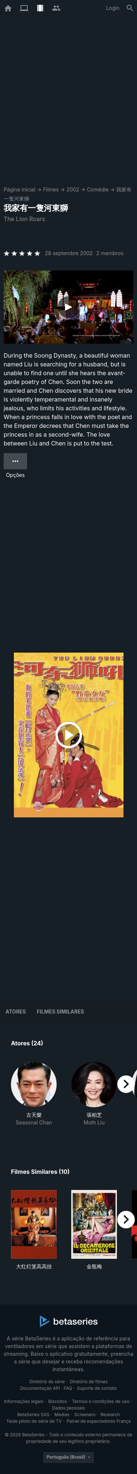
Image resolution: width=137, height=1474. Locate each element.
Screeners (85, 1414)
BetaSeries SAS (33, 1414)
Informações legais (23, 1401)
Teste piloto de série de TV (34, 1421)
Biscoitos (57, 1401)
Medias (61, 1414)
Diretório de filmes (89, 1381)
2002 (72, 189)
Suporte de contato (97, 1388)
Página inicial (19, 189)
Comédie (98, 189)
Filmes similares (60, 1011)
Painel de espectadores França (99, 1421)
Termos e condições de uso (100, 1401)
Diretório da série (47, 1381)
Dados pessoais (68, 1408)
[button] (34, 1097)
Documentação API (40, 1388)
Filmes (51, 189)
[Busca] (130, 8)
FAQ (68, 1388)
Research (110, 1414)
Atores (15, 1011)
